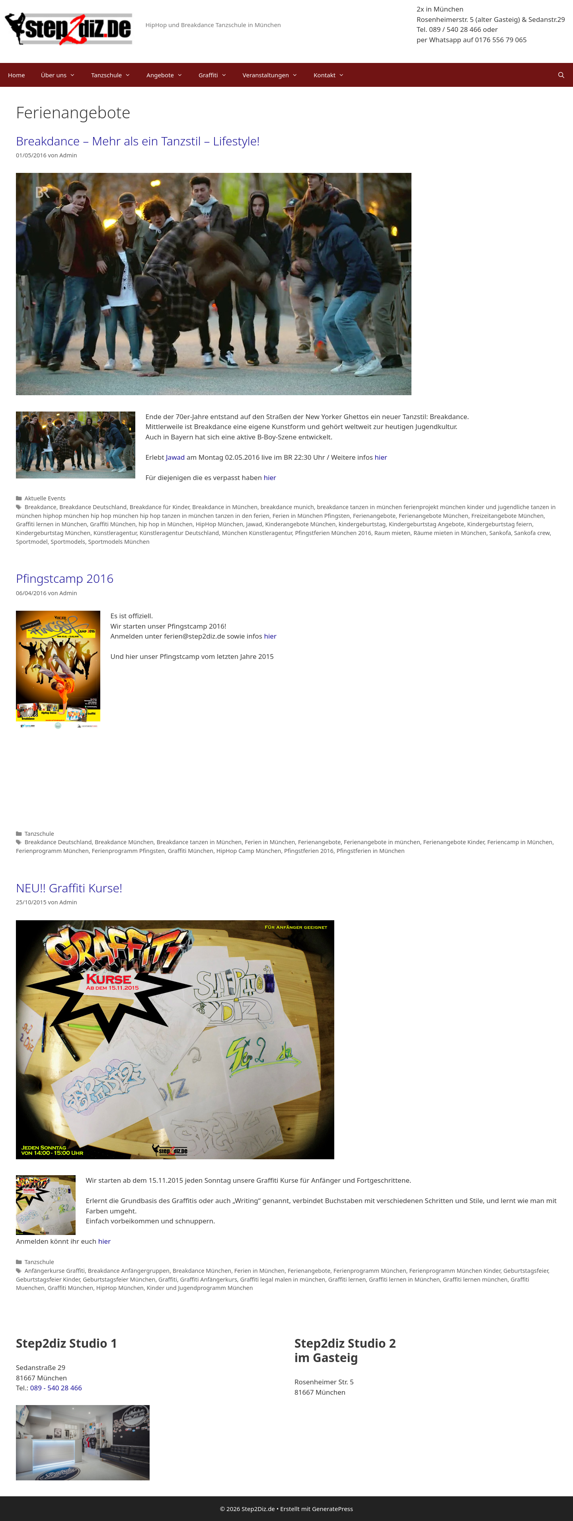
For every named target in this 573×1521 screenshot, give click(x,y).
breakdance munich (287, 507)
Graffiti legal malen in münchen (282, 1279)
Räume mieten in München (449, 533)
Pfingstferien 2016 (308, 851)
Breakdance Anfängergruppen (129, 1270)
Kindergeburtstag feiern (499, 524)
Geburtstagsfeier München (119, 1279)
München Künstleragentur (257, 533)
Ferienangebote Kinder (453, 842)
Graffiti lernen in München (51, 524)
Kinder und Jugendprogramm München (200, 1288)
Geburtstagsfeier (525, 1270)
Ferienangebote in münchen (382, 842)
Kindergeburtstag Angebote (426, 524)
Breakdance (41, 507)
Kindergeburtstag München (53, 533)
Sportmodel (32, 541)
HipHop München (219, 524)
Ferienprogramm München (52, 851)
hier (381, 457)
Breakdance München (124, 842)
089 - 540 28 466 (56, 1387)
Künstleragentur (115, 533)
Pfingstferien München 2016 (333, 533)
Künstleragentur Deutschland (179, 533)
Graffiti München (113, 524)
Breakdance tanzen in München (199, 842)
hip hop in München (165, 524)
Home (16, 75)
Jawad (175, 457)
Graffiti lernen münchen (475, 1279)
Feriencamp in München (519, 842)
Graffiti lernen (347, 1279)
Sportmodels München (119, 541)
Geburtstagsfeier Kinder (48, 1279)
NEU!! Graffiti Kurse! (69, 888)
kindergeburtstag (362, 524)
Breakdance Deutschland (93, 507)
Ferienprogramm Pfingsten (128, 851)
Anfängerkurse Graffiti (55, 1270)
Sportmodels (68, 541)
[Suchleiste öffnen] (561, 75)
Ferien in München (270, 842)
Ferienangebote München (433, 515)
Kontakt (333, 75)
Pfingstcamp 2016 (64, 578)
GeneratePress (332, 1509)
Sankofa (500, 533)
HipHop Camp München (248, 851)
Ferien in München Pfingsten (311, 515)
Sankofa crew (532, 533)
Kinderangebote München (300, 524)
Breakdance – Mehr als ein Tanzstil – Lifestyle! (138, 141)
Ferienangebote (374, 515)
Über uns (62, 75)
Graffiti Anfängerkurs (208, 1279)
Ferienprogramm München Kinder (454, 1270)
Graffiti (217, 75)
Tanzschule (114, 75)
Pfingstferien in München (371, 851)
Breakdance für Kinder (159, 507)
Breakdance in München (224, 507)
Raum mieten (392, 533)
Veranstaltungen (274, 75)
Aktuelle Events (45, 498)
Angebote (168, 75)
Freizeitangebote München (508, 515)
